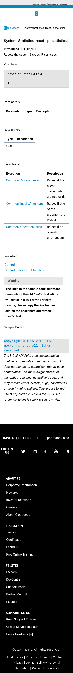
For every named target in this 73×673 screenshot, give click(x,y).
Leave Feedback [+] (19, 634)
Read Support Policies (21, 619)
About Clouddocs (18, 515)
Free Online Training (20, 554)
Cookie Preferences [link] (46, 668)
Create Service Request (22, 627)
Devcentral (53, 5)
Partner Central (16, 594)
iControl (9, 265)
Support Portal (16, 587)
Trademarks (15, 657)
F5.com (36, 5)
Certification (14, 540)
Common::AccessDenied (23, 180)
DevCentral (13, 579)
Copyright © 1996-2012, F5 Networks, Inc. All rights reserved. (27, 345)
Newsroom (13, 492)
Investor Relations (18, 500)
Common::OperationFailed (24, 227)
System (23, 270)
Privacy (45, 657)
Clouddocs (13, 27)
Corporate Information (21, 485)
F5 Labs (11, 602)
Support (63, 5)
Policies (31, 657)
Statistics (37, 270)
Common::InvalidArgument (24, 203)
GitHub (43, 5)
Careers (11, 507)
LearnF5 (12, 547)
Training (11, 532)
